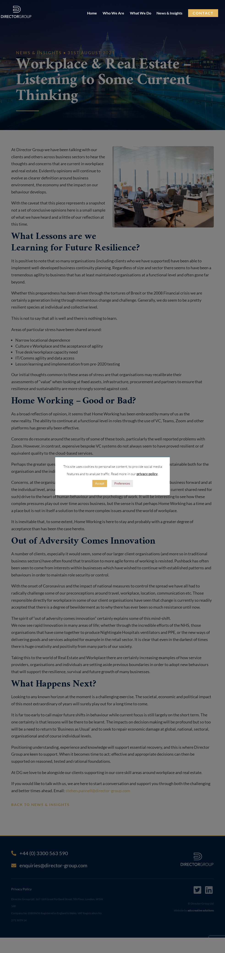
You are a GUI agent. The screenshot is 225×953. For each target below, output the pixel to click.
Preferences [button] (122, 483)
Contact (203, 13)
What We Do (140, 13)
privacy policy (147, 474)
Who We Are (113, 13)
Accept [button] (99, 483)
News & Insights (169, 13)
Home (92, 13)
